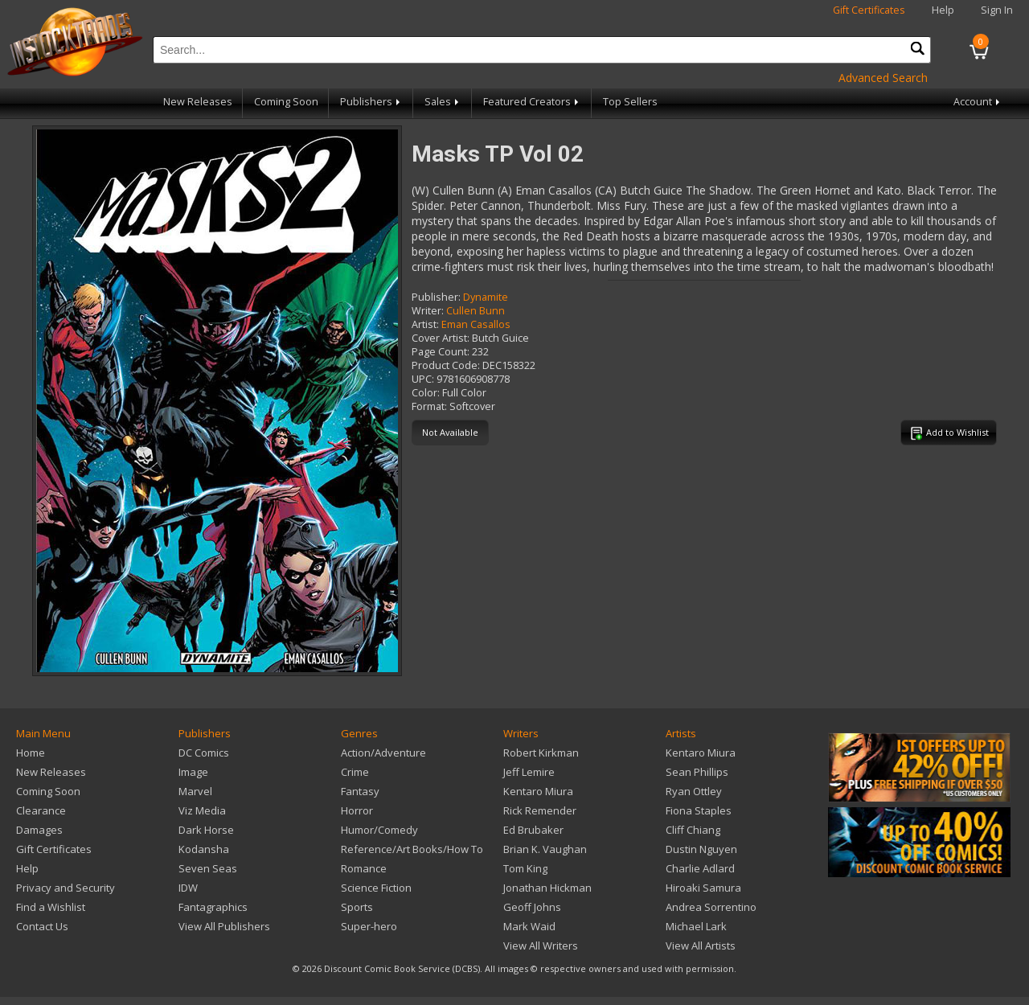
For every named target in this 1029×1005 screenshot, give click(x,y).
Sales (442, 102)
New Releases (197, 102)
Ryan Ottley (694, 791)
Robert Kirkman (541, 752)
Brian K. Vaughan (545, 849)
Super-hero (369, 926)
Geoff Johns (532, 907)
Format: (429, 406)
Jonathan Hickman (547, 887)
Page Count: (440, 352)
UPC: (423, 379)
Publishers (371, 102)
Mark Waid (529, 926)
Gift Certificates (869, 10)
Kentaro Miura (538, 791)
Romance (364, 868)
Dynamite (485, 297)
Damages (39, 829)
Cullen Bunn (475, 311)
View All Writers (540, 945)
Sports (357, 907)
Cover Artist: (440, 338)
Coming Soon (286, 102)
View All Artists (701, 945)
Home (30, 752)
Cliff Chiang (693, 829)
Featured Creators (532, 102)
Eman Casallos (475, 324)
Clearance (41, 810)
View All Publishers (224, 926)
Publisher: (436, 297)
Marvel (195, 791)
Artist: (425, 324)
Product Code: (446, 365)
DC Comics (203, 752)
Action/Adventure (383, 752)
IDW (188, 887)
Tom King (525, 868)
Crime (355, 772)
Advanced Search (883, 77)
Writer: (428, 311)
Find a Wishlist (50, 907)
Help (943, 10)
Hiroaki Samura (703, 887)
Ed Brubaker (533, 829)
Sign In (997, 10)
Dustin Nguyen (701, 849)
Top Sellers (630, 102)
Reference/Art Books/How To (412, 849)
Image (193, 772)
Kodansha (203, 849)
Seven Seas (207, 868)
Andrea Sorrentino (711, 907)
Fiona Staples (699, 810)
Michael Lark (696, 926)
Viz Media (202, 810)
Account (977, 102)
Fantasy (360, 791)
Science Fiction (376, 887)
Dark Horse (206, 829)
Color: (426, 393)
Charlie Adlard (700, 868)
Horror (357, 810)
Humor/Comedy (379, 829)
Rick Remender (539, 810)
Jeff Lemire (529, 772)
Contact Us (42, 926)
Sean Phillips (697, 772)
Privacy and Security (65, 887)
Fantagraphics (213, 907)
